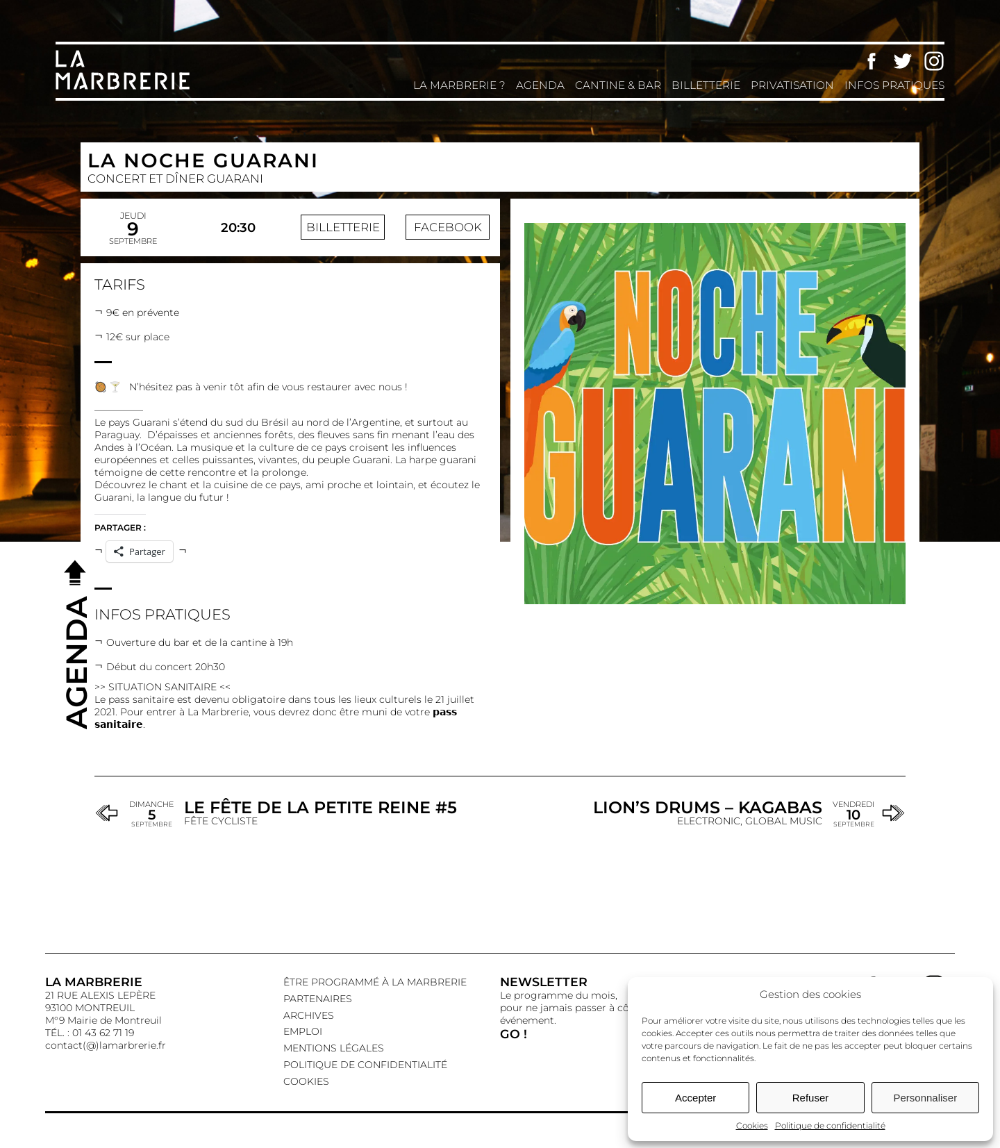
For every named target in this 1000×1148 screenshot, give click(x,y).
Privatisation (792, 85)
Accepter (695, 1098)
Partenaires (317, 998)
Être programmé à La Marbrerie (375, 982)
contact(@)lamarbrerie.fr (105, 1045)
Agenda (540, 85)
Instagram (934, 61)
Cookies (752, 1125)
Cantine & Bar (618, 85)
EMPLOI (302, 1031)
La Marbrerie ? (459, 85)
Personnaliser (925, 1098)
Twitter (902, 61)
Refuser (810, 1098)
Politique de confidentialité (830, 1125)
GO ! (513, 1033)
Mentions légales (333, 1048)
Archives (308, 1015)
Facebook (871, 61)
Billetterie (706, 85)
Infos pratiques (894, 85)
